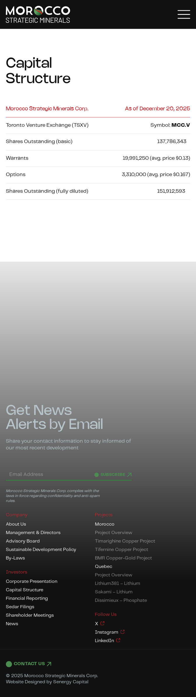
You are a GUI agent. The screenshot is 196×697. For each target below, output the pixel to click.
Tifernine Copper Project (121, 549)
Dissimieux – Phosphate (121, 600)
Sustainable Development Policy (41, 549)
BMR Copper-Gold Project (123, 558)
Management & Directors (33, 533)
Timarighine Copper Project (125, 541)
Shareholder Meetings (30, 615)
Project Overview (113, 533)
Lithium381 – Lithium (117, 583)
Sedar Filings (20, 607)
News (12, 624)
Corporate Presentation (31, 581)
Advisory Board (23, 541)
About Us (16, 524)
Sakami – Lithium (114, 592)
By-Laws (15, 558)
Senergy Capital (71, 682)
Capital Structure (24, 590)
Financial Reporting (27, 598)
